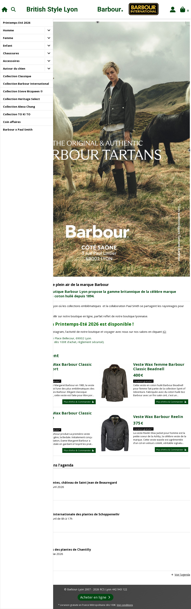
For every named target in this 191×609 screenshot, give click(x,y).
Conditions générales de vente (64, 593)
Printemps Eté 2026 (16, 22)
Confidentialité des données (125, 593)
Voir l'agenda (181, 533)
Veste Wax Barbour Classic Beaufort (101, 309)
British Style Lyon (52, 9)
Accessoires (11, 61)
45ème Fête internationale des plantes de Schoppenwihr (128, 473)
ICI (86, 272)
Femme (8, 38)
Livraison (150, 593)
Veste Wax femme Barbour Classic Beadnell (166, 309)
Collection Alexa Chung (19, 106)
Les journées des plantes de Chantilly (114, 508)
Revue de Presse (104, 602)
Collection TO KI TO (16, 114)
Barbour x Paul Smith (17, 129)
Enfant (7, 45)
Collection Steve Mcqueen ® (23, 91)
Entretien (134, 602)
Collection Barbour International (26, 83)
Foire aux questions (154, 602)
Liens (121, 602)
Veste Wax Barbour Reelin (167, 368)
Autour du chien (14, 68)
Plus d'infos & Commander (104, 351)
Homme (8, 30)
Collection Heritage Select (21, 99)
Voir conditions (125, 563)
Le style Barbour (67, 602)
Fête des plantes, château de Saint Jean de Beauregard (127, 441)
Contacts (165, 593)
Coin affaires (12, 122)
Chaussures (11, 53)
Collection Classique (17, 76)
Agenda (86, 602)
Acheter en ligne (95, 556)
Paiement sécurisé (95, 593)
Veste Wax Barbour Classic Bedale (101, 367)
